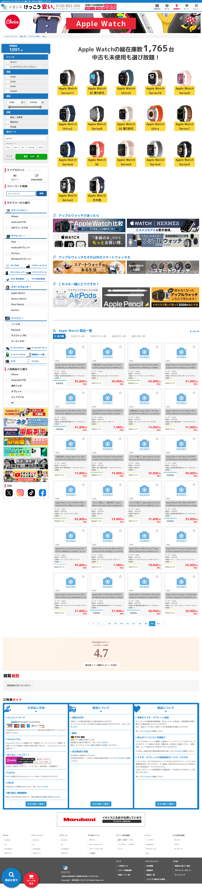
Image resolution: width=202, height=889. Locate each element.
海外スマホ (16, 385)
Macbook (16, 329)
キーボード (178, 849)
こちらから (44, 786)
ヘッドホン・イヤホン (126, 844)
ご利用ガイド (123, 866)
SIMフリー (8, 853)
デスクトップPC (19, 335)
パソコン (147, 835)
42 (133, 623)
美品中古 (14, 122)
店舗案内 (149, 870)
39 (115, 623)
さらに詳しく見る (36, 804)
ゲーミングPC (18, 341)
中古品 (13, 126)
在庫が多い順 (77, 336)
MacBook (149, 844)
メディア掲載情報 (125, 870)
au (5, 844)
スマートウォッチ (96, 849)
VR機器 (92, 853)
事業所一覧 (150, 875)
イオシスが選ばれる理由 (155, 879)
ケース (120, 849)
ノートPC (15, 324)
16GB (13, 76)
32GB (13, 81)
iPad (13, 241)
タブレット (16, 391)
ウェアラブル (17, 397)
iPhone (14, 216)
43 (140, 623)
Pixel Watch (17, 304)
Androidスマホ (18, 222)
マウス (176, 844)
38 (109, 623)
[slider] (9, 107)
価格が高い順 (138, 336)
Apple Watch (18, 293)
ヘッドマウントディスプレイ (23, 66)
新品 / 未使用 (16, 117)
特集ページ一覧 (124, 875)
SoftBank (8, 849)
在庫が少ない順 (98, 336)
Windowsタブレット (21, 258)
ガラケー (92, 840)
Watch (13, 62)
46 (158, 623)
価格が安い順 (119, 336)
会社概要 (149, 866)
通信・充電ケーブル (125, 840)
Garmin (15, 310)
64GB (13, 86)
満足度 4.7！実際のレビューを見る (101, 665)
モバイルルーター (96, 844)
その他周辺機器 (179, 835)
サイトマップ (180, 875)
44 (146, 623)
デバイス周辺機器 (123, 835)
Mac (147, 853)
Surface (15, 253)
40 (121, 623)
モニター (177, 840)
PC (12, 402)
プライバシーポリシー (183, 870)
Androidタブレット (20, 247)
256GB (13, 91)
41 (127, 623)
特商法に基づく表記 (182, 866)
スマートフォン (37, 835)
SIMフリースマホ (19, 227)
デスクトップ (151, 849)
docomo (7, 840)
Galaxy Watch (18, 298)
